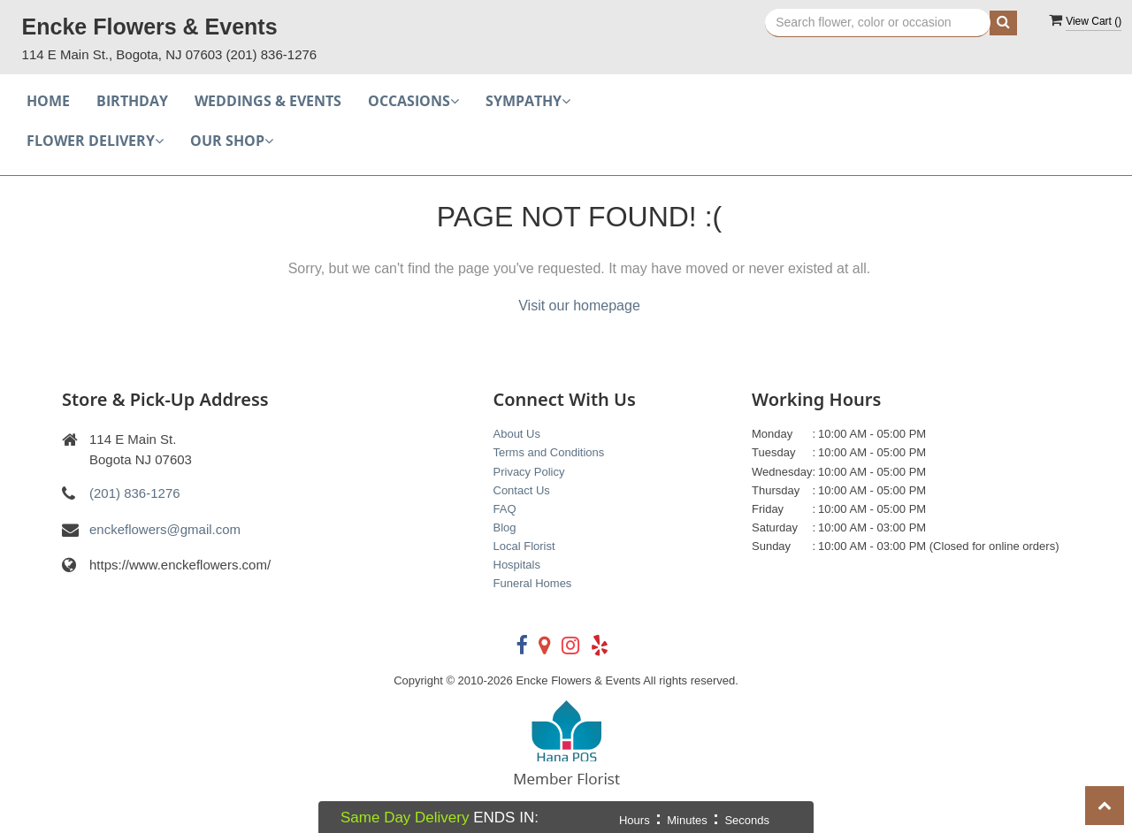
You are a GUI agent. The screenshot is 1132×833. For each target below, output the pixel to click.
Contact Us (521, 490)
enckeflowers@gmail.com (165, 529)
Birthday (132, 101)
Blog (504, 527)
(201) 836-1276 (271, 54)
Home (48, 101)
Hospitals (516, 564)
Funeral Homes (532, 583)
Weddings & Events (268, 101)
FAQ (504, 509)
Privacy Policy (529, 471)
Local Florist (524, 546)
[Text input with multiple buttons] (877, 23)
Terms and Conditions (549, 452)
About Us (516, 433)
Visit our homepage (579, 305)
